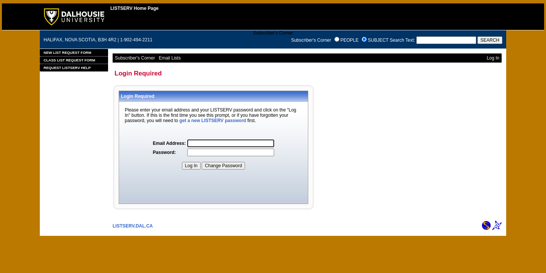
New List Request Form (67, 52)
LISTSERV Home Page (134, 8)
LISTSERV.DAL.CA (133, 226)
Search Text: (402, 40)
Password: (164, 152)
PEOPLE (349, 40)
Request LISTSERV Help (67, 68)
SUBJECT (378, 40)
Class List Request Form (69, 60)
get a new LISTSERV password (212, 120)
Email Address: (169, 143)
